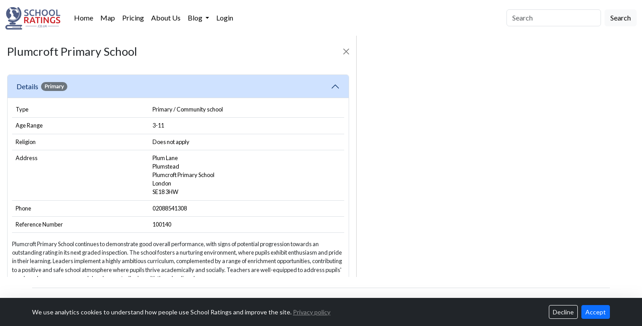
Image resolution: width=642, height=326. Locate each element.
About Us (166, 17)
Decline (563, 312)
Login (224, 17)
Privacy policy (311, 312)
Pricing (133, 17)
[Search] (553, 17)
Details (41, 86)
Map (107, 17)
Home (83, 17)
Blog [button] (196, 17)
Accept (595, 312)
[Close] (346, 51)
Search (620, 17)
